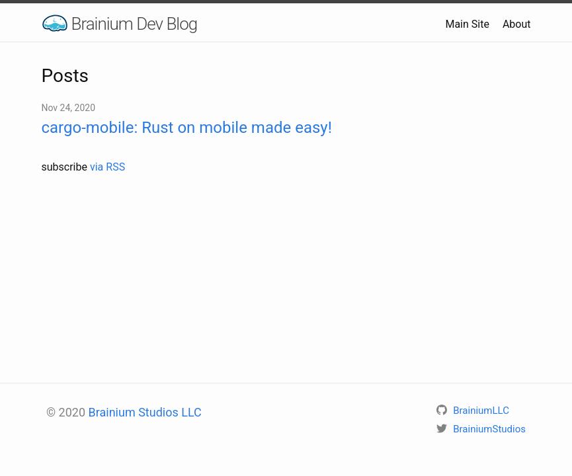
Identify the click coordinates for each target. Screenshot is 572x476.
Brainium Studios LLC (145, 412)
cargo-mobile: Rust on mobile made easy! (187, 127)
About (517, 24)
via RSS (107, 167)
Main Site (467, 24)
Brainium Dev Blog (134, 24)
